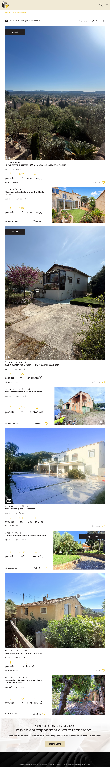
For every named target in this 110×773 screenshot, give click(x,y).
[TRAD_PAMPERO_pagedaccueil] (5, 8)
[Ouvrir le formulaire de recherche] (101, 5)
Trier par (83, 21)
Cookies (88, 764)
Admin (65, 765)
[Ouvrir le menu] (107, 5)
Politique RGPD (80, 765)
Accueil (7, 13)
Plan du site (59, 765)
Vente (14, 13)
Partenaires (71, 765)
